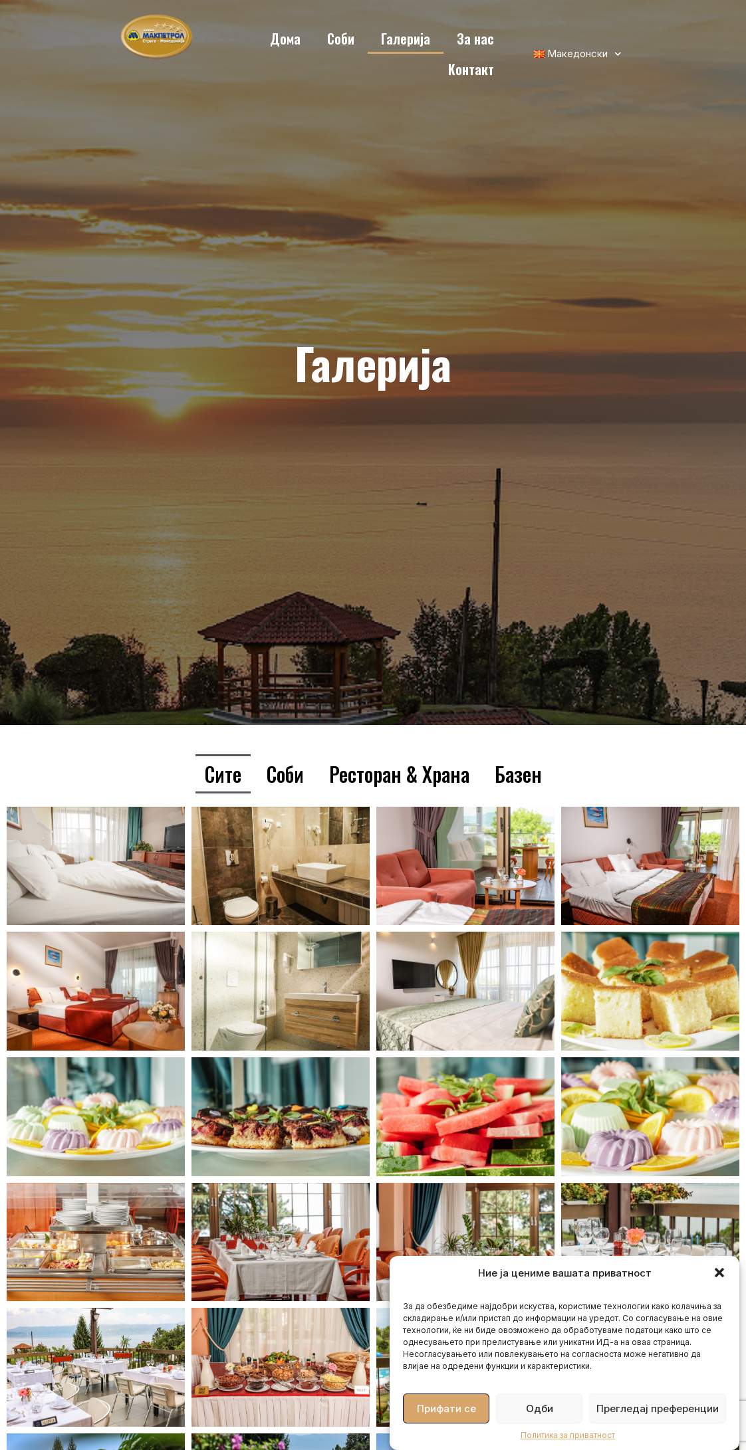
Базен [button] (518, 774)
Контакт (471, 69)
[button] (719, 1272)
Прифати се (446, 1408)
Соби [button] (285, 774)
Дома (285, 39)
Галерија (405, 39)
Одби (539, 1408)
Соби (340, 39)
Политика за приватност (568, 1435)
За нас (475, 39)
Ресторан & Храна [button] (399, 774)
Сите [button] (223, 774)
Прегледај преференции (657, 1408)
